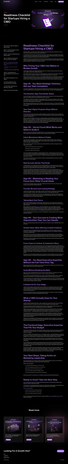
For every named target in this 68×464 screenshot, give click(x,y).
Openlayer (35, 120)
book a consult (59, 396)
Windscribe (31, 165)
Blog (55, 1)
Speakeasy (38, 206)
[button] (40, 2)
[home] (7, 1)
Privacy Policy (62, 459)
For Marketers (46, 1)
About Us (36, 1)
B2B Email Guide (6, 457)
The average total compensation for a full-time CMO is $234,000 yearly (42, 273)
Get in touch (51, 396)
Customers (51, 1)
